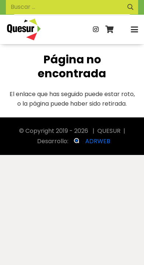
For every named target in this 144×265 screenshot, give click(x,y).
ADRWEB (97, 141)
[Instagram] (96, 29)
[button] (134, 29)
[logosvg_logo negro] (24, 29)
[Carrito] (110, 29)
